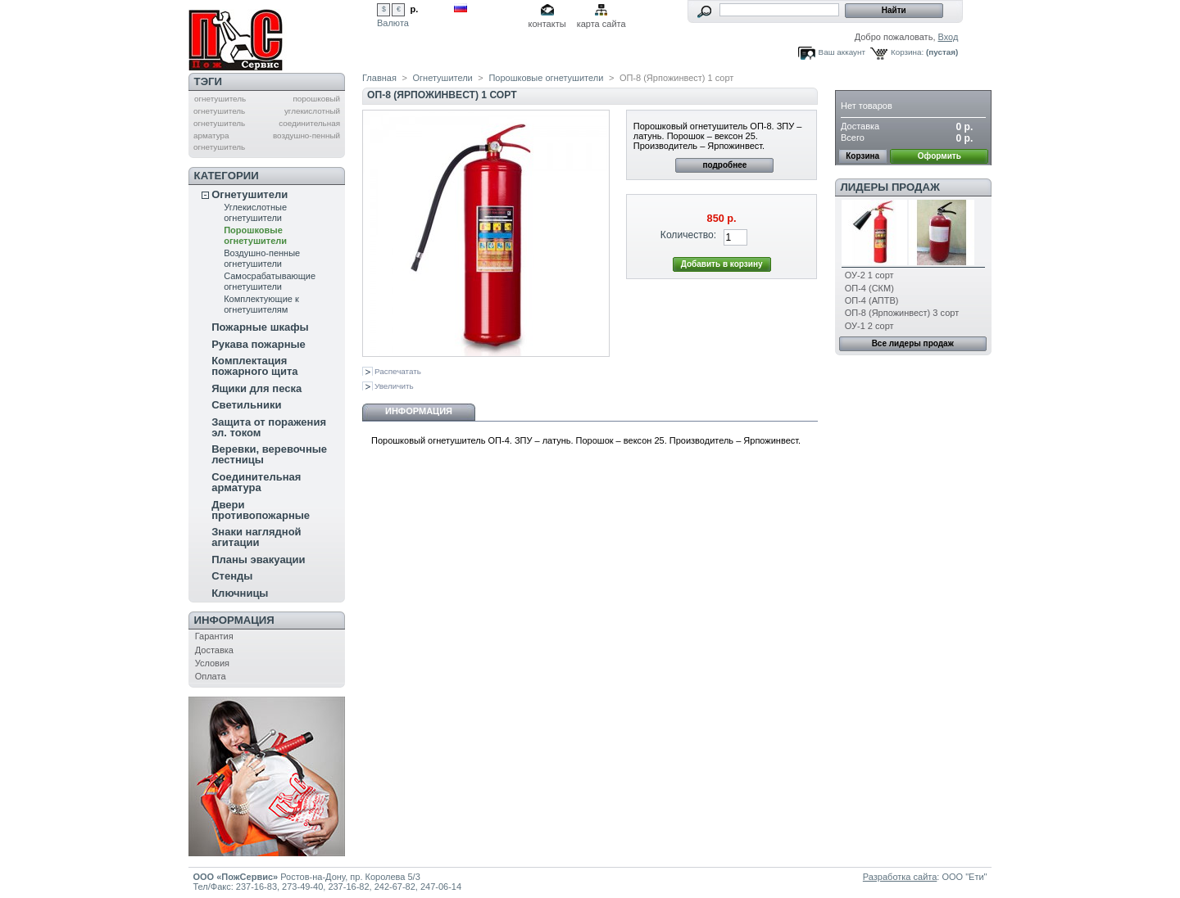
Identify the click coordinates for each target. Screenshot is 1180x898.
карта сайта (601, 24)
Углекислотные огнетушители (255, 212)
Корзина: (907, 51)
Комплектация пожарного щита (254, 365)
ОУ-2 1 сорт (869, 275)
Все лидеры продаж (913, 343)
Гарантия (214, 636)
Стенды (231, 576)
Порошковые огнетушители (255, 235)
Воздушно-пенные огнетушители (262, 258)
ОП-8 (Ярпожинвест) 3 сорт (902, 313)
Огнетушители (249, 194)
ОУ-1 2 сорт (869, 326)
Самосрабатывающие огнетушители (269, 281)
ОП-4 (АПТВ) (872, 300)
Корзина (867, 81)
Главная (379, 78)
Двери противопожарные (260, 510)
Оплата (210, 676)
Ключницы (239, 593)
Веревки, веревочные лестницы (269, 454)
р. (415, 9)
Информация (234, 620)
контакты (547, 24)
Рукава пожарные (258, 344)
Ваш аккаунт (842, 51)
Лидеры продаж (890, 187)
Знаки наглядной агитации (256, 537)
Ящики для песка (256, 388)
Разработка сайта (900, 877)
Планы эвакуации (258, 559)
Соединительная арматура (256, 482)
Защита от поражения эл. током (268, 427)
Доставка (214, 650)
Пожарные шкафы (260, 327)
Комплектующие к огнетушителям (261, 304)
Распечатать (397, 371)
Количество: (688, 235)
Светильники (246, 405)
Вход (948, 37)
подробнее (724, 164)
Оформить (939, 155)
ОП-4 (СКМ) (869, 288)
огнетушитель (220, 98)
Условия (212, 663)
